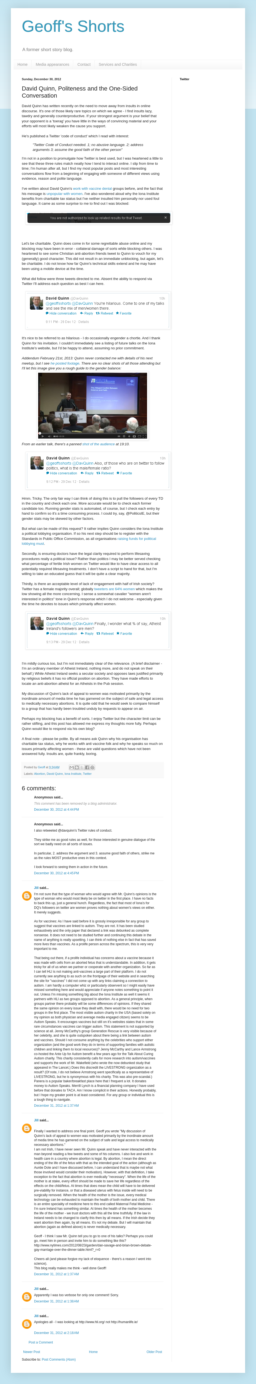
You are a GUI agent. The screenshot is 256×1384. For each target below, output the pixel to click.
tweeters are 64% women (114, 589)
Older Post (154, 1352)
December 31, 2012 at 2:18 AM (56, 1333)
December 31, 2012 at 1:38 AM (56, 1301)
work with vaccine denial (92, 188)
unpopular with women (65, 194)
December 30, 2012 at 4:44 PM (56, 809)
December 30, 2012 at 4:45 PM (56, 873)
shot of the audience (98, 444)
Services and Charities (118, 64)
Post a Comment (41, 1342)
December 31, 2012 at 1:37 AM (56, 1106)
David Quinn (55, 773)
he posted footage (65, 363)
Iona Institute (73, 773)
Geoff (42, 767)
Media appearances (52, 64)
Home (22, 64)
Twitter (87, 773)
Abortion (39, 773)
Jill (36, 888)
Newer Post (31, 1352)
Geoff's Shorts (73, 26)
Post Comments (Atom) (59, 1359)
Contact (83, 64)
